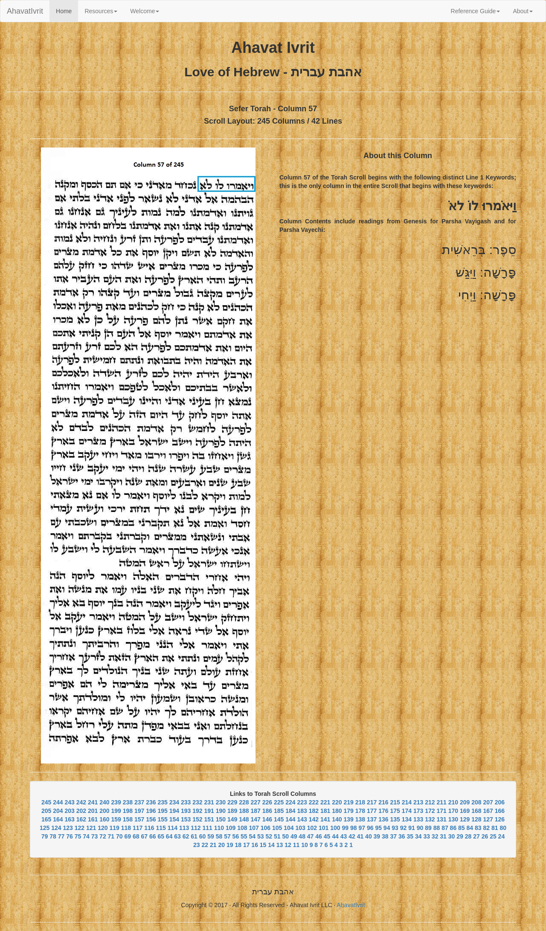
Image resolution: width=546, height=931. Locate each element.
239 (116, 802)
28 (468, 836)
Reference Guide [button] (475, 11)
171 (441, 810)
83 (478, 827)
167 (488, 810)
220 (337, 802)
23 (196, 844)
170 (453, 810)
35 (410, 836)
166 (500, 810)
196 (151, 810)
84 (470, 827)
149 (232, 819)
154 (174, 819)
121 (91, 827)
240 (104, 802)
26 (485, 836)
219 (348, 802)
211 (441, 802)
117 (137, 827)
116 (149, 827)
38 (385, 836)
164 (58, 819)
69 (128, 836)
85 (461, 827)
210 (453, 802)
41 (360, 836)
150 (221, 819)
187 (255, 810)
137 (372, 819)
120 (102, 827)
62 (186, 836)
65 (160, 836)
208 (476, 802)
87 (444, 827)
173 (418, 810)
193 (186, 810)
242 (81, 802)
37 (393, 836)
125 (44, 827)
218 (360, 802)
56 (235, 836)
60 (202, 836)
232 (197, 802)
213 (418, 802)
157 (139, 819)
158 (128, 819)
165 (46, 819)
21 (213, 844)
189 (232, 810)
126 (500, 819)
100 (335, 827)
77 (61, 836)
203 (69, 810)
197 (139, 810)
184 (290, 810)
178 (360, 810)
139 (348, 819)
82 (486, 827)
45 (327, 836)
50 (285, 836)
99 (345, 827)
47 (310, 836)
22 (205, 844)
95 (378, 827)
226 (267, 802)
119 (114, 827)
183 (302, 810)
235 (162, 802)
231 (209, 802)
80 (503, 827)
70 (119, 836)
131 (441, 819)
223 (302, 802)
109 (230, 827)
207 (488, 802)
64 (169, 836)
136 (383, 819)
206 (500, 802)
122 (79, 827)
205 (46, 810)
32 (435, 836)
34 (418, 836)
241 (93, 802)
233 (186, 802)
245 (46, 802)
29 (459, 836)
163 (69, 819)
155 (162, 819)
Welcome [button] (144, 11)
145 (279, 819)
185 (279, 810)
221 (325, 802)
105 (277, 827)
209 (465, 802)
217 (372, 802)
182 (314, 810)
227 (255, 802)
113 (184, 827)
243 (69, 802)
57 (227, 836)
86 (453, 827)
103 (300, 827)
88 (436, 827)
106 (265, 827)
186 (267, 810)
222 (314, 802)
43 (343, 836)
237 (139, 802)
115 (161, 827)
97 (361, 827)
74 (86, 836)
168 (476, 810)
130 (453, 819)
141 (325, 819)
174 (407, 810)
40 (368, 836)
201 (93, 810)
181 (325, 810)
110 (219, 827)
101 (323, 827)
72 (102, 836)
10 (304, 844)
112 (195, 827)
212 (430, 802)
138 (360, 819)
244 (58, 802)
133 (418, 819)
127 (488, 819)
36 (401, 836)
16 (254, 844)
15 (263, 844)
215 (395, 802)
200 (104, 810)
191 (209, 810)
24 (501, 836)
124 (56, 827)
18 (238, 844)
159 (116, 819)
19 (230, 844)
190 (221, 810)
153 (186, 819)
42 (352, 836)
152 (197, 819)
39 (377, 836)
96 (370, 827)
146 (267, 819)
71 (111, 836)
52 (268, 836)
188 (244, 810)
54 (252, 836)
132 (430, 819)
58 (219, 836)
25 (493, 836)
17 (246, 844)
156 (151, 819)
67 (144, 836)
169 (465, 810)
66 (152, 836)
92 (403, 827)
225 (279, 802)
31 (443, 836)
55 (244, 836)
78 (52, 836)
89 (428, 827)
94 (386, 827)
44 (335, 836)
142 (314, 819)
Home (67, 10)
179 (348, 810)
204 (58, 810)
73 (94, 836)
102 (312, 827)
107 (254, 827)
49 (293, 836)
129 (465, 819)
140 (337, 819)
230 (221, 802)
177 (372, 810)
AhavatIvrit (25, 11)
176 (383, 810)
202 (81, 810)
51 (277, 836)
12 (288, 844)
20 (221, 844)
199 (116, 810)
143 (302, 819)
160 (104, 819)
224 (290, 802)
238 (128, 802)
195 (162, 810)
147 (255, 819)
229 (232, 802)
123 (68, 827)
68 (136, 836)
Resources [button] (100, 11)
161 (93, 819)
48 (302, 836)
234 (174, 802)
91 (411, 827)
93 (395, 827)
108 (242, 827)
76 (69, 836)
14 (271, 844)
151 (209, 819)
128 (476, 819)
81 (494, 827)
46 (318, 836)
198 (128, 810)
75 (78, 836)
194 (174, 810)
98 (353, 827)
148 (244, 819)
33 (426, 836)
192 (197, 810)
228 (244, 802)
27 (476, 836)
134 (407, 819)
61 (194, 836)
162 (81, 819)
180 (337, 810)
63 (177, 836)
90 (420, 827)
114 (172, 827)
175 (395, 810)
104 (288, 827)
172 (430, 810)
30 (451, 836)
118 (126, 827)
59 (210, 836)
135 (395, 819)
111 (207, 827)
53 (260, 836)
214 (407, 802)
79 (44, 836)
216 (383, 802)
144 (290, 819)
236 (151, 802)
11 (296, 844)
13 (279, 844)
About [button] (523, 11)
